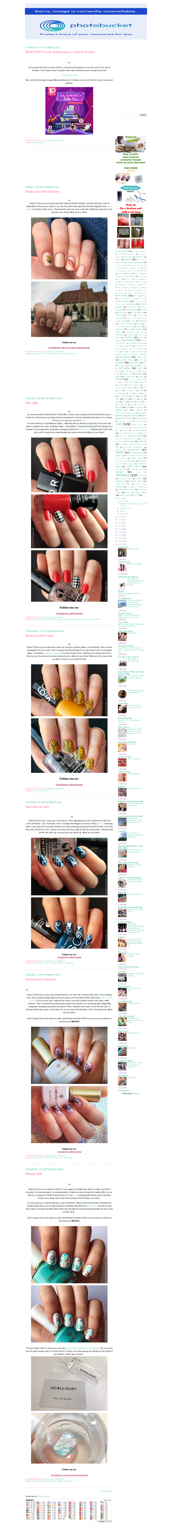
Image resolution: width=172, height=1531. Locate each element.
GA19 (124, 346)
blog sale (119, 268)
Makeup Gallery (77, 619)
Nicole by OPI (137, 425)
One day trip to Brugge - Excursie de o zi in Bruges (135, 835)
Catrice (132, 304)
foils (141, 338)
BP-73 (136, 296)
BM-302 (137, 268)
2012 (120, 538)
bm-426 (129, 288)
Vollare (128, 493)
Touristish (122, 831)
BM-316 (137, 274)
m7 (145, 402)
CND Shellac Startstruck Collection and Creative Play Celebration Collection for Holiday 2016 (135, 928)
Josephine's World (125, 1061)
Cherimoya (132, 307)
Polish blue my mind (126, 1016)
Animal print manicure (40, 979)
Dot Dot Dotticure (134, 894)
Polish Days (132, 439)
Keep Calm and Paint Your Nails (130, 816)
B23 (145, 260)
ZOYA (135, 495)
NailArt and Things (125, 631)
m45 (145, 393)
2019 (120, 517)
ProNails (130, 442)
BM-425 (121, 288)
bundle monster (122, 301)
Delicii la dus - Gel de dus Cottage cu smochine (135, 1065)
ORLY (122, 433)
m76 (138, 405)
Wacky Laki (122, 952)
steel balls (142, 476)
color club (119, 318)
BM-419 (126, 285)
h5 (119, 366)
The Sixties (131, 1078)
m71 (119, 405)
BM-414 (132, 282)
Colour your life (124, 772)
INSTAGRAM (83, 348)
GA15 (142, 343)
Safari (129, 456)
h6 (125, 366)
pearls (144, 433)
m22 (120, 391)
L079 (75, 1195)
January (122, 514)
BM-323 (119, 279)
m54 (126, 396)
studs (139, 479)
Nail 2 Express (123, 727)
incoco (118, 371)
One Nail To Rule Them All (128, 657)
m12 (131, 388)
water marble (125, 495)
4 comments (58, 352)
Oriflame (143, 430)
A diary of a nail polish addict (129, 878)
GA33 (127, 349)
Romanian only (136, 453)
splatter (141, 469)
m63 (54, 619)
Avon (128, 259)
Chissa (144, 310)
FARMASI (119, 335)
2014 (120, 532)
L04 (117, 382)
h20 (145, 363)
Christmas (122, 313)
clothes (130, 315)
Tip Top (136, 487)
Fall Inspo (130, 744)
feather (141, 335)
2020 (120, 498)
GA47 (130, 352)
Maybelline (51, 354)
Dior (139, 324)
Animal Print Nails (134, 1003)
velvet (141, 490)
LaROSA (131, 382)
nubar (125, 430)
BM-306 (134, 271)
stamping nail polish (52, 653)
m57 (60, 1158)
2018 (120, 520)
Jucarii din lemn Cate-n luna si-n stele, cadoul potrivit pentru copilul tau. (131, 650)
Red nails (31, 403)
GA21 (130, 346)
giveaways (124, 357)
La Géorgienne (123, 1091)
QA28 (128, 444)
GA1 (124, 343)
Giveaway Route (124, 599)
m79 (128, 407)
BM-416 (141, 282)
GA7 (136, 352)
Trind (144, 487)
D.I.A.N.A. (122, 972)
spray (138, 472)
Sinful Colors (134, 466)
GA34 (135, 349)
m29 (141, 391)
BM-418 (118, 285)
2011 (119, 541)
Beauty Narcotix (138, 265)
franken (119, 340)
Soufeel (132, 469)
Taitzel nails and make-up (128, 577)
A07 (145, 251)
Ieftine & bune (132, 549)
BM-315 (129, 274)
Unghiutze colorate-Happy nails (130, 801)
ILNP (140, 368)
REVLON (118, 450)
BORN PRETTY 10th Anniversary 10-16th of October (60, 52)
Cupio (48, 1158)
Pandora (135, 433)
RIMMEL (61, 963)
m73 (125, 405)
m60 (135, 399)
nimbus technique (122, 428)
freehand (131, 340)
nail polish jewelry (125, 421)
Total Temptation (134, 774)
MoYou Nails (142, 418)
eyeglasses (131, 332)
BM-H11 (121, 293)
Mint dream (131, 1048)
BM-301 (128, 268)
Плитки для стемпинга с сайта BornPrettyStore (134, 820)
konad (49, 619)
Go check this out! (69, 75)
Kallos (141, 377)
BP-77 (101, 824)
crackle (123, 321)
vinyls (118, 493)
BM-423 (135, 285)
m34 (123, 393)
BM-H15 (141, 293)
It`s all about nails (125, 1002)
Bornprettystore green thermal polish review (135, 1020)
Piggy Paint (120, 439)
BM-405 (128, 279)
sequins (130, 464)
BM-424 (144, 285)
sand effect (121, 458)
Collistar (140, 315)
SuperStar (120, 481)
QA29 (135, 444)
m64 (117, 402)
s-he (121, 456)
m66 (132, 402)
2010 (120, 544)
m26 (127, 391)
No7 (117, 430)
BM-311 (120, 274)
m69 (139, 402)
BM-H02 (124, 290)
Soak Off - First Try (134, 789)
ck (133, 313)
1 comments (59, 961)
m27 (133, 391)
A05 (139, 251)
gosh (141, 360)
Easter (138, 327)
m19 (145, 388)
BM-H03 (134, 290)
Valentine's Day (126, 490)
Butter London (121, 304)
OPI (134, 430)
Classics (119, 315)
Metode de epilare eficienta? (129, 594)
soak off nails (121, 469)
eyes (141, 332)
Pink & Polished (124, 987)
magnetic (138, 410)
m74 (132, 405)
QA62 (126, 447)
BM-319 (123, 276)
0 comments (59, 1156)
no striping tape (138, 428)
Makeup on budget (134, 564)
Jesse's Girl (127, 374)
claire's (139, 313)
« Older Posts (107, 1491)
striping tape (125, 479)
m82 (135, 407)
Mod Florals (131, 633)
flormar (128, 337)
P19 (128, 433)
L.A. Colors (133, 380)
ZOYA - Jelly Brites (134, 759)
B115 (139, 260)
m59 (126, 399)
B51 (119, 263)
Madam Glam (62, 619)
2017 (120, 523)
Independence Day (131, 371)
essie (118, 332)
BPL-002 (122, 299)
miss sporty (133, 416)
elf (129, 329)
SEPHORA (131, 461)
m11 (126, 388)
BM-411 (123, 282)
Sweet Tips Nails (123, 484)
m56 (141, 396)
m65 (124, 402)
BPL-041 (141, 299)
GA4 (123, 352)
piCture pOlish (136, 436)
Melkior (121, 416)
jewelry (139, 374)
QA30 (142, 444)
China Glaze (131, 310)
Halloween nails (133, 1033)
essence (138, 329)
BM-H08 (143, 290)
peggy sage (122, 436)
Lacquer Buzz (123, 703)
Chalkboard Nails (124, 922)
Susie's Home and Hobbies (128, 967)
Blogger (136, 1094)
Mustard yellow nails (39, 636)
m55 (134, 396)
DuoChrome (128, 327)
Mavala (132, 413)
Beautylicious (123, 1046)
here (83, 421)
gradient (120, 362)
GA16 (117, 346)
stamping (96, 619)
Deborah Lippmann (126, 324)
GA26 (138, 346)
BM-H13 (131, 293)
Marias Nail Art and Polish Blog (130, 907)
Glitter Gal (142, 357)
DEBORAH (143, 321)
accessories (130, 254)
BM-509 (138, 288)
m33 (117, 393)
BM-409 (137, 279)
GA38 (117, 352)
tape (129, 487)
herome (144, 366)
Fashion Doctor (124, 562)
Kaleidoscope (129, 377)
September (124, 508)
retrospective (137, 447)
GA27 (145, 346)
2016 (120, 526)
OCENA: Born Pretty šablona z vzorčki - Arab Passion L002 (134, 731)
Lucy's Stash (123, 622)
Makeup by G (123, 1031)
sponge (119, 472)
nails (59, 354)
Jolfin (118, 377)
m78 (119, 407)
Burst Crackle (139, 302)
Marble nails (33, 1174)
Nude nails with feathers (42, 192)
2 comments (58, 617)
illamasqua (124, 368)
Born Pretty (39, 142)
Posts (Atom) (44, 1497)
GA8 (142, 352)
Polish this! (122, 892)
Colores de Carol (124, 757)
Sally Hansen (139, 456)
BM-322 (141, 276)
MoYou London (125, 418)
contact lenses (132, 318)
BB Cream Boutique (133, 263)
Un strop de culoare (126, 646)
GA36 (142, 349)
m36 (137, 393)
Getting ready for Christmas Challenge (131, 354)
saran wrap (136, 458)
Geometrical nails (37, 807)
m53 (120, 396)
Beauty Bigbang (122, 265)
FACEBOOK (55, 348)
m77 (145, 405)
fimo (117, 338)
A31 (120, 254)
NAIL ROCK (139, 421)
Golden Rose (127, 360)
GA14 (136, 343)
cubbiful (121, 937)
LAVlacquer (142, 382)
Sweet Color (136, 481)
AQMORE (139, 257)
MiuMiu (121, 592)
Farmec (131, 335)
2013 (120, 535)
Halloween (133, 366)
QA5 (117, 447)
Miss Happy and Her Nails (128, 863)
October (123, 501)
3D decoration (122, 251)
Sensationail (120, 461)
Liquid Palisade (133, 385)
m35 (130, 393)
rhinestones (133, 450)
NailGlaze (121, 787)
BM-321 (132, 276)
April (121, 511)
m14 (138, 388)
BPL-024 (131, 299)
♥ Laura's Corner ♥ (125, 613)
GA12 (130, 343)
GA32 (120, 349)
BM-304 (124, 271)
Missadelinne (123, 1076)
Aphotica (128, 257)
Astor (118, 260)
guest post (135, 363)
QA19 (121, 444)
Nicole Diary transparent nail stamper (82, 1348)
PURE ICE (142, 442)
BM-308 (143, 271)
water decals (69, 354)
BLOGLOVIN (69, 348)
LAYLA (121, 385)
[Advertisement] (43, 166)
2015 (120, 529)
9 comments (58, 788)
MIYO (144, 416)
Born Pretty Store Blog (127, 742)
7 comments (59, 140)
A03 (133, 251)
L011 (142, 380)
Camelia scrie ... (124, 547)
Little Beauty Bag (125, 718)
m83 (142, 407)
